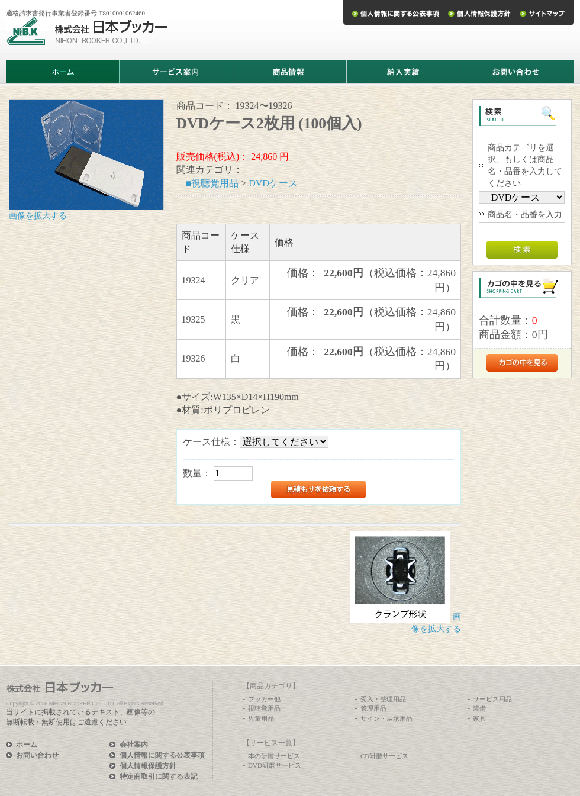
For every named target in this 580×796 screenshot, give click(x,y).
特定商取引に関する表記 (159, 776)
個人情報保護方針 (148, 766)
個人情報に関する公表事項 (162, 755)
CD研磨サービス (384, 755)
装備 (479, 708)
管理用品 (373, 708)
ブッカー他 (264, 698)
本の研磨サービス (274, 755)
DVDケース (273, 183)
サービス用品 (492, 698)
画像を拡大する (38, 215)
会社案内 (134, 744)
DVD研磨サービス (274, 765)
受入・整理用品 (383, 698)
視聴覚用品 (264, 708)
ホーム (26, 744)
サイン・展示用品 (386, 718)
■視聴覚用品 (212, 183)
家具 (479, 718)
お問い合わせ (37, 755)
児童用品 (261, 718)
